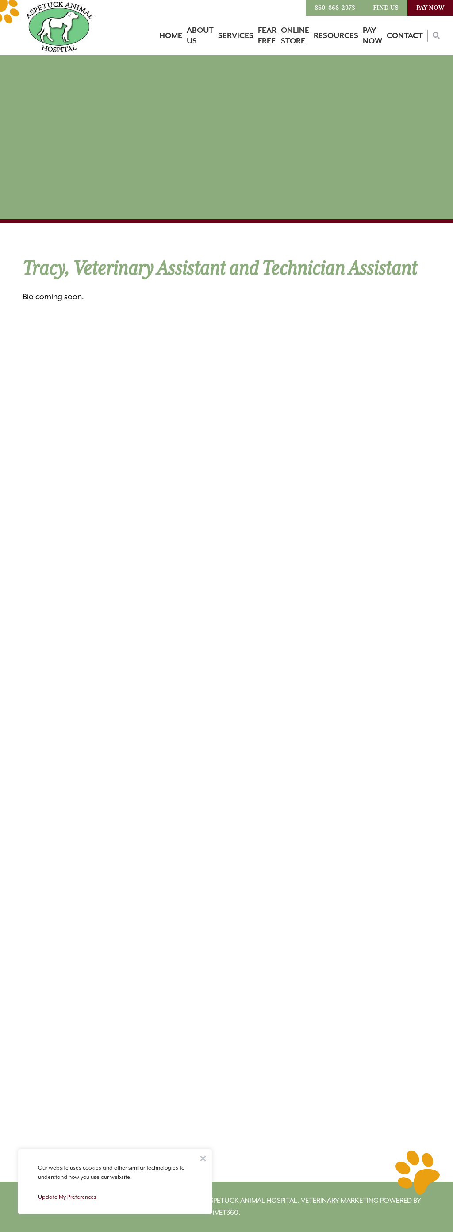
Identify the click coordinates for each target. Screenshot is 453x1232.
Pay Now (430, 8)
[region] (115, 1181)
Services (235, 35)
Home (170, 35)
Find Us (386, 8)
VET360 (225, 1213)
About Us (200, 36)
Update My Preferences (67, 1197)
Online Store (295, 36)
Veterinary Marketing (340, 1201)
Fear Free (267, 36)
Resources (336, 35)
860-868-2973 (335, 8)
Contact (405, 35)
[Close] (203, 1156)
